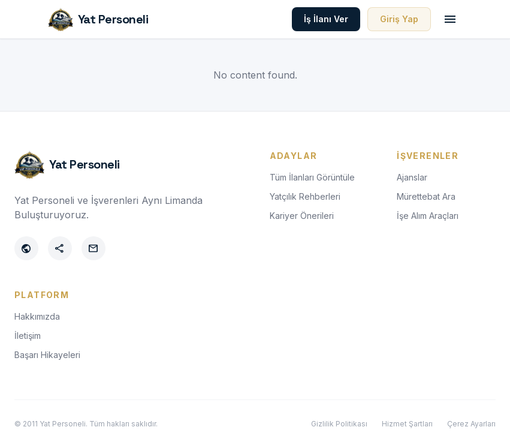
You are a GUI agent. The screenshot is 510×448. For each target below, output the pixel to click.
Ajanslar (412, 177)
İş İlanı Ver (326, 19)
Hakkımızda (37, 316)
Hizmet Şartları (407, 423)
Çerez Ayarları (471, 423)
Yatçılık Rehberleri (305, 196)
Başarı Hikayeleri (47, 355)
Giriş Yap (399, 19)
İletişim (27, 335)
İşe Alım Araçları (427, 216)
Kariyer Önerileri (302, 216)
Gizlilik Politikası (339, 423)
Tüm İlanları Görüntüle (312, 177)
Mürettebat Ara (426, 196)
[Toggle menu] (450, 19)
